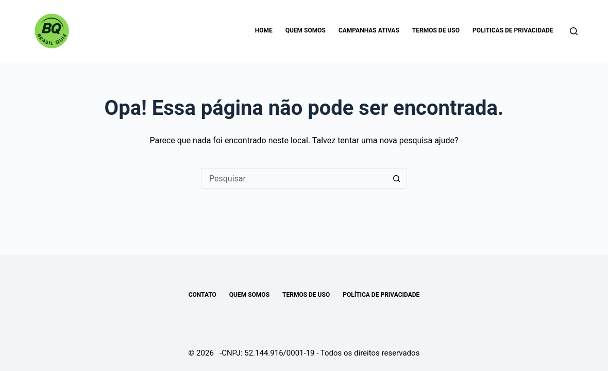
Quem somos (305, 30)
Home (264, 30)
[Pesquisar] (574, 31)
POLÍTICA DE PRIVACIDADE (381, 294)
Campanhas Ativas (369, 30)
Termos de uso (436, 30)
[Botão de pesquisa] (396, 178)
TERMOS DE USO (306, 294)
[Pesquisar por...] (293, 178)
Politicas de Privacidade (512, 30)
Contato (202, 294)
